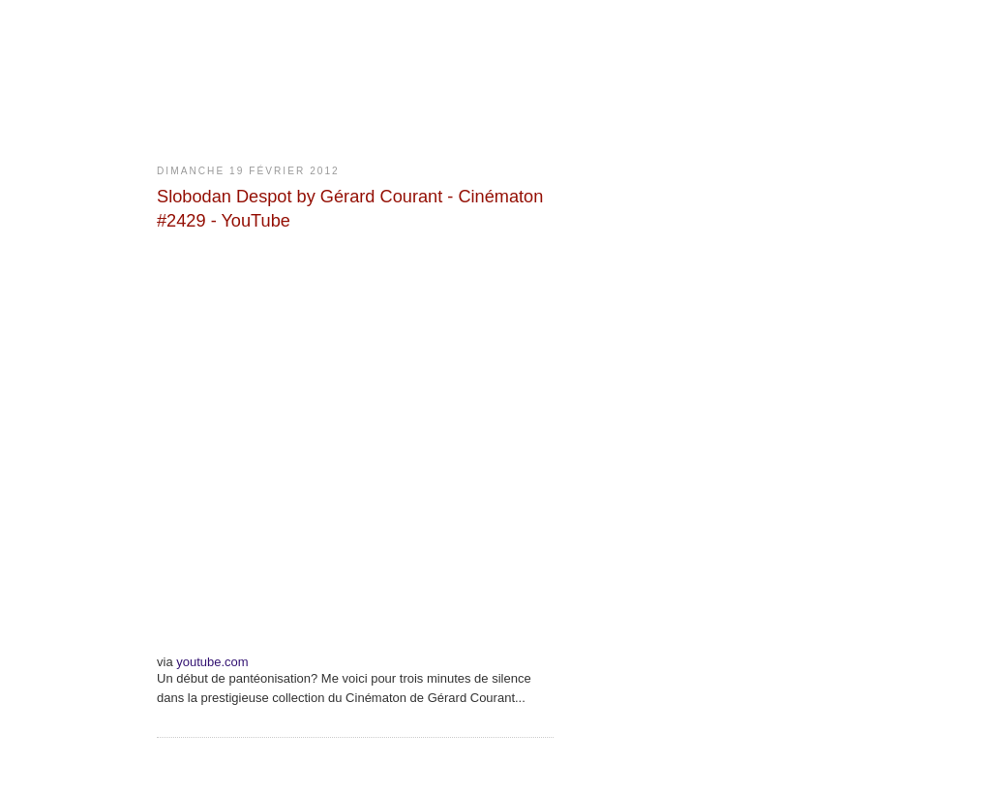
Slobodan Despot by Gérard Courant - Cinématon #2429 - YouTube (350, 208)
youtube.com (212, 662)
